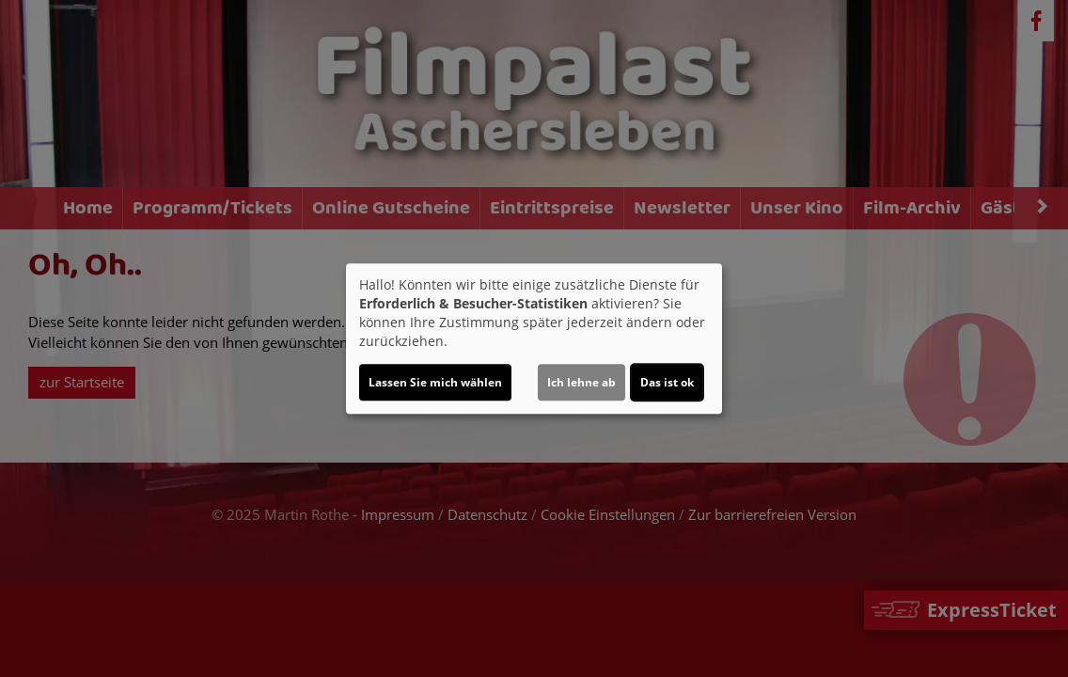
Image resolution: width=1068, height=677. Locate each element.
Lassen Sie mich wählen (435, 382)
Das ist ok (667, 382)
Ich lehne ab (581, 382)
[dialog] (534, 338)
